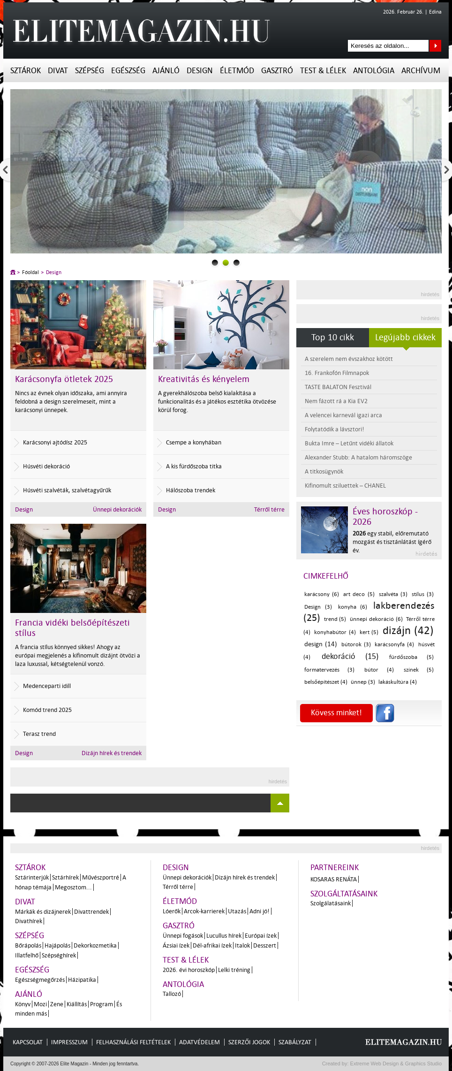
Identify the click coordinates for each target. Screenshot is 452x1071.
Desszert (264, 945)
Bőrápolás (28, 945)
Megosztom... (73, 887)
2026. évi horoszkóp (189, 969)
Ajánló (166, 70)
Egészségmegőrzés (40, 979)
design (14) (320, 644)
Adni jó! (259, 911)
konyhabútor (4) (334, 632)
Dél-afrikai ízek (212, 945)
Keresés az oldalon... (435, 46)
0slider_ (215, 263)
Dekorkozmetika (95, 945)
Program (101, 1004)
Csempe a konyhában (193, 442)
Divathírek (28, 921)
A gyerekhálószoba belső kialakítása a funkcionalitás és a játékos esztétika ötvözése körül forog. (217, 401)
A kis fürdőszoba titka (194, 466)
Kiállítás (77, 1004)
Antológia (373, 70)
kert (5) (369, 632)
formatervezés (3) (329, 670)
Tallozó (172, 993)
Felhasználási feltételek (133, 1042)
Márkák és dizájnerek (43, 911)
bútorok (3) (356, 645)
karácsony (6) (321, 594)
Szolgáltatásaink (343, 893)
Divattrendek (91, 911)
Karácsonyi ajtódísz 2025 (55, 442)
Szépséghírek (59, 955)
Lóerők (172, 911)
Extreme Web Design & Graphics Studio (395, 1063)
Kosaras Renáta (333, 879)
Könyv (22, 1004)
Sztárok (25, 70)
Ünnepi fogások (183, 935)
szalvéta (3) (393, 594)
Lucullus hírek (223, 935)
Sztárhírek (65, 877)
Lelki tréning (234, 969)
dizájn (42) (408, 630)
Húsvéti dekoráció (46, 466)
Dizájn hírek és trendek (112, 753)
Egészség (128, 70)
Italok (242, 945)
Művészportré (100, 877)
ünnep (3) (363, 682)
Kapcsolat (28, 1042)
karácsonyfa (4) (394, 645)
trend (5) (335, 619)
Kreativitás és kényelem (203, 379)
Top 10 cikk (332, 337)
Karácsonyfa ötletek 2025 (64, 379)
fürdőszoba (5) (411, 657)
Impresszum (69, 1042)
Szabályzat (295, 1042)
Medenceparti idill (47, 685)
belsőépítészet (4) (325, 682)
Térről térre (269, 509)
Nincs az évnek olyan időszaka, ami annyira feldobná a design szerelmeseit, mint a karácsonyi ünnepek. (71, 401)
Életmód (237, 70)
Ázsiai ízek (176, 945)
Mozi (40, 1004)
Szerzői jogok (249, 1042)
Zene (56, 1004)
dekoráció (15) (350, 656)
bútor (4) (378, 670)
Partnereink (334, 867)
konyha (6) (353, 607)
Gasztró (277, 70)
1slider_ (226, 263)
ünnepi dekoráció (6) (376, 619)
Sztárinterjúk (32, 877)
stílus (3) (423, 594)
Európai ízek (261, 935)
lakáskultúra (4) (397, 682)
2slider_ (236, 263)
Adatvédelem (199, 1042)
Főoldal (30, 272)
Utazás (237, 911)
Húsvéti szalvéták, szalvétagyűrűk (67, 490)
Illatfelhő (26, 955)
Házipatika (82, 979)
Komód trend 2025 (47, 709)
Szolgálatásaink (330, 903)
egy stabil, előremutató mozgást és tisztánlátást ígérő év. (392, 542)
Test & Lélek (323, 70)
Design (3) (318, 607)
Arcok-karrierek (204, 911)
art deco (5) (358, 594)
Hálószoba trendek (190, 490)
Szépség (89, 70)
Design (200, 70)
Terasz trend (39, 733)
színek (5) (419, 670)
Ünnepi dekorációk (117, 509)
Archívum (420, 70)
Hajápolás (57, 945)
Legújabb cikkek (405, 337)
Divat (58, 70)
